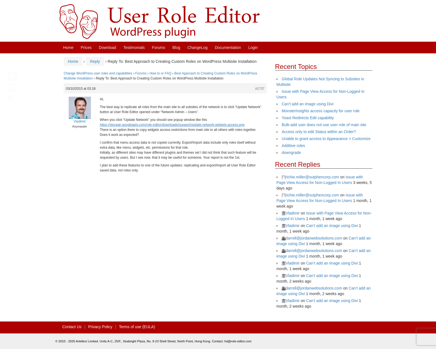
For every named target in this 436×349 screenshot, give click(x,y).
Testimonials (134, 47)
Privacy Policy (100, 327)
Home (68, 47)
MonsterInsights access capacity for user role (321, 111)
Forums (158, 47)
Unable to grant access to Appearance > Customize (326, 138)
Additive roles (293, 145)
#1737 (259, 89)
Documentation (228, 47)
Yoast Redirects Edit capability (308, 118)
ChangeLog (197, 47)
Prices (86, 47)
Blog (176, 47)
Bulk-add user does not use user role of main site (324, 125)
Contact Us (71, 327)
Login (253, 47)
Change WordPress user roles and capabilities (98, 73)
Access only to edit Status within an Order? (319, 131)
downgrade (291, 152)
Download (107, 47)
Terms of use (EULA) (137, 327)
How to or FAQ (161, 73)
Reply (95, 61)
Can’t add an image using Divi (307, 104)
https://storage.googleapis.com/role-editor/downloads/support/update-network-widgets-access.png (172, 125)
